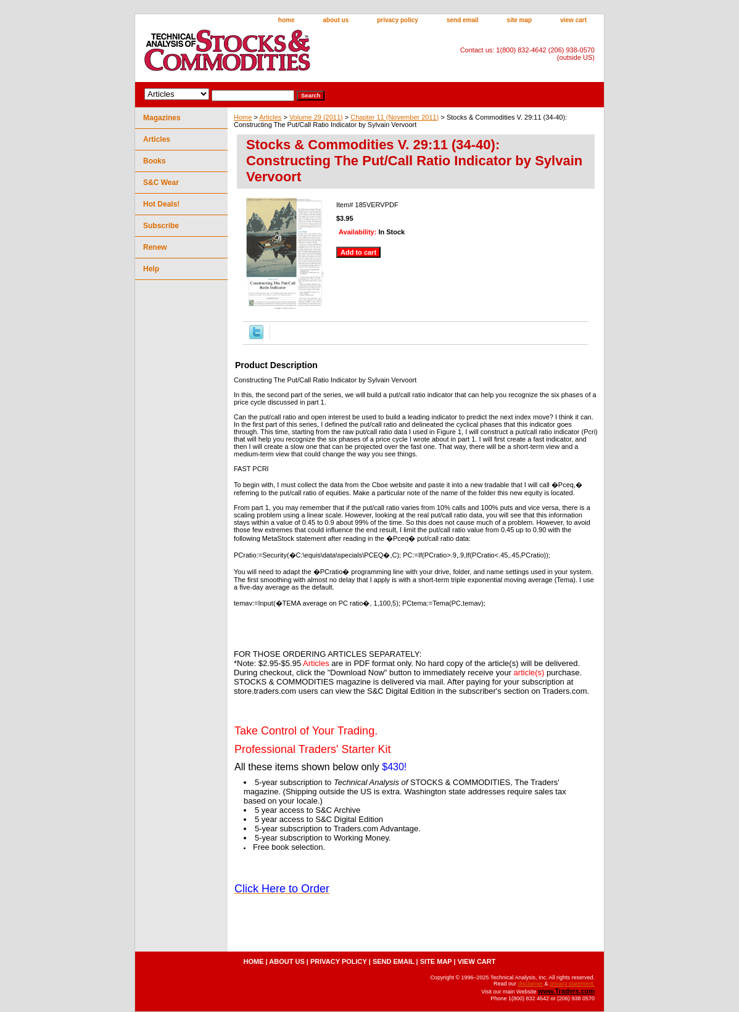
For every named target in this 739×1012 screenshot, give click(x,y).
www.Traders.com (566, 991)
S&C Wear (161, 182)
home (286, 20)
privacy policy (397, 20)
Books (154, 161)
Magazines (162, 117)
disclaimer (530, 984)
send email (463, 20)
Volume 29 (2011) (316, 117)
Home (243, 117)
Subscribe (161, 225)
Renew (155, 247)
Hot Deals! (161, 204)
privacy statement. (572, 984)
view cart (573, 20)
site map (519, 20)
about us (336, 20)
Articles (270, 117)
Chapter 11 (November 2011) (394, 117)
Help (151, 269)
